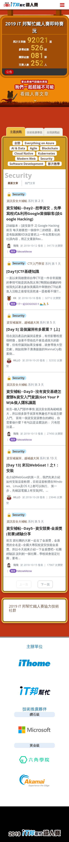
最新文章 (13, 183)
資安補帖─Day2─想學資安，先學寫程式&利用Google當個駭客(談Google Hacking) (34, 213)
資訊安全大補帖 (17, 201)
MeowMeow (24, 251)
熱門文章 (30, 183)
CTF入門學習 (35, 264)
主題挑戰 (16, 132)
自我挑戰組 (53, 132)
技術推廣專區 (34, 132)
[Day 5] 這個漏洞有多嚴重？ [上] (33, 329)
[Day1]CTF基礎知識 (22, 271)
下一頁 (45, 584)
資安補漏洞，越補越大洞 (23, 322)
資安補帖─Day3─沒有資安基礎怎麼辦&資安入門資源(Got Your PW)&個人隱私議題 (33, 397)
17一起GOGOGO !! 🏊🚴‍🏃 (33, 304)
